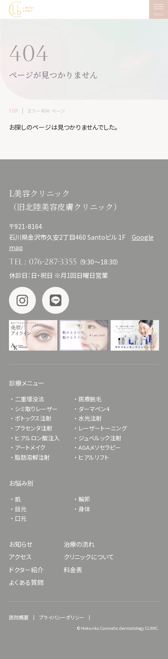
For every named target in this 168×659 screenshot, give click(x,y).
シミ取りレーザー (39, 408)
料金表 (73, 569)
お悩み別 (21, 483)
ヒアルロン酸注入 (37, 438)
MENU (160, 11)
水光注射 (90, 418)
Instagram (22, 300)
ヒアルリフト (93, 457)
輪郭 (84, 499)
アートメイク (30, 447)
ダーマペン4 (93, 408)
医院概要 (19, 617)
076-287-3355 (53, 261)
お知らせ (20, 544)
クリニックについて (89, 556)
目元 (20, 509)
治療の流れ (79, 544)
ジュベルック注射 (99, 438)
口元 (20, 518)
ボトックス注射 (33, 418)
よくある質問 (26, 582)
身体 (84, 509)
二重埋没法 (29, 399)
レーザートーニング (102, 428)
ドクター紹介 (26, 569)
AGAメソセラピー (99, 447)
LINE (55, 300)
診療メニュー (26, 382)
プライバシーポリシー (61, 617)
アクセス (20, 556)
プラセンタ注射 (33, 428)
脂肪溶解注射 (32, 457)
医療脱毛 (90, 399)
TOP (13, 110)
